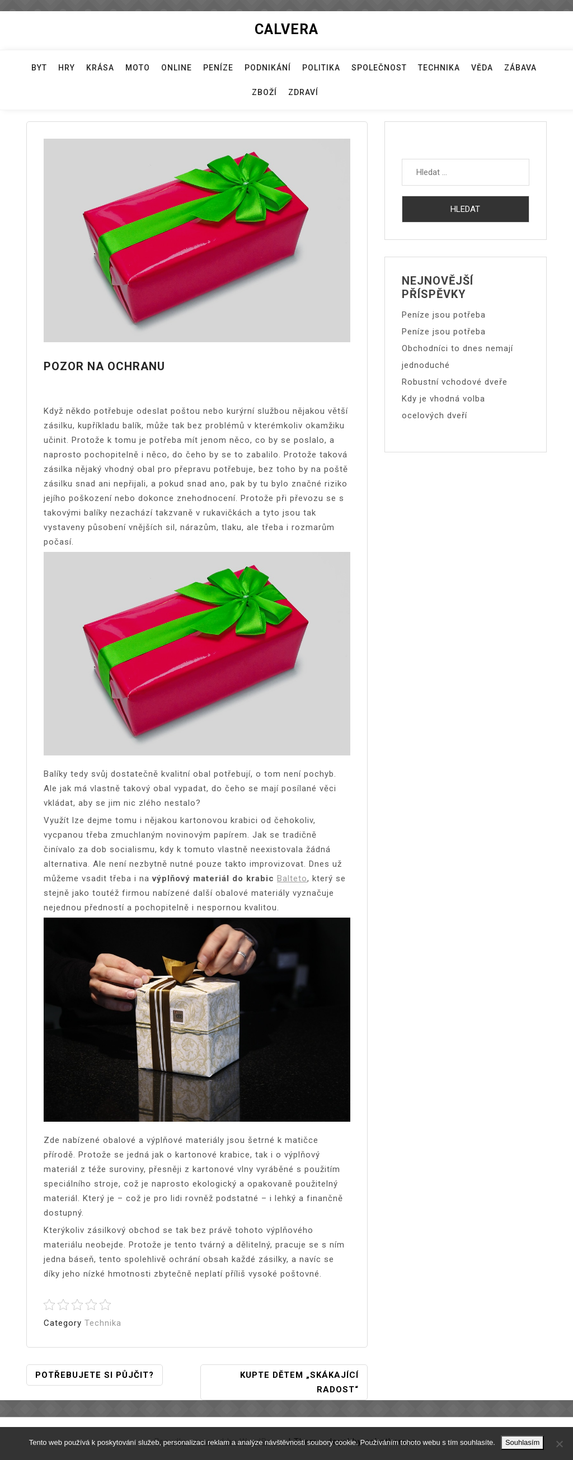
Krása (100, 67)
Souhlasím (522, 1442)
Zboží (264, 92)
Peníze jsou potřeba (444, 315)
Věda (482, 67)
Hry (66, 67)
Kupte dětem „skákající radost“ (299, 1382)
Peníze (218, 67)
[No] (559, 1443)
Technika (439, 67)
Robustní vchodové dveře (455, 382)
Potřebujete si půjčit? (94, 1375)
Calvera (286, 29)
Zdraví (303, 92)
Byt (39, 67)
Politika (321, 67)
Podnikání (268, 67)
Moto (137, 67)
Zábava (520, 67)
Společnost (379, 67)
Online (176, 67)
